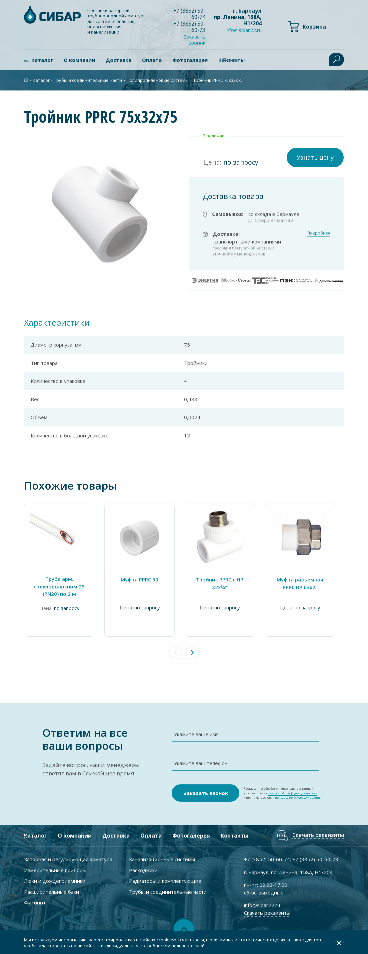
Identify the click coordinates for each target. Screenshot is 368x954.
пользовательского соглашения (298, 797)
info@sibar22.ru (244, 30)
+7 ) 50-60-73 (189, 26)
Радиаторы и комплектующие (165, 880)
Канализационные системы (162, 859)
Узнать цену (315, 157)
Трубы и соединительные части (88, 80)
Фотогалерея (190, 60)
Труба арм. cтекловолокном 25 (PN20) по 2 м (60, 586)
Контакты (234, 835)
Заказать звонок (195, 39)
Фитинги (34, 902)
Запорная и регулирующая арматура (68, 859)
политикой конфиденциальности (292, 793)
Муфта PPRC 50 (143, 579)
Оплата (152, 60)
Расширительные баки (51, 891)
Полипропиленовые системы (158, 80)
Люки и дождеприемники (54, 880)
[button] (192, 652)
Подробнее (318, 233)
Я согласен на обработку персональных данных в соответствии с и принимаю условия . (282, 793)
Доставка (118, 60)
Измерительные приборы (55, 870)
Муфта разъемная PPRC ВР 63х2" (308, 583)
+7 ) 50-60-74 (189, 14)
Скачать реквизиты (317, 836)
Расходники (143, 870)
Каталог (42, 60)
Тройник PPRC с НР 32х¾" (225, 583)
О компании (79, 60)
